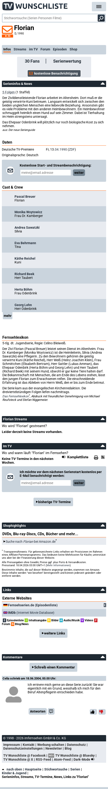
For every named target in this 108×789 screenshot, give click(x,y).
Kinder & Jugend (14, 773)
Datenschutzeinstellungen (23, 748)
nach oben (12, 769)
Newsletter (53, 748)
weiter (79, 172)
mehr (7, 316)
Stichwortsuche (55, 769)
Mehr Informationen (58, 565)
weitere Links (54, 633)
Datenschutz (76, 745)
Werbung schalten (50, 745)
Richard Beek (24, 274)
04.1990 (61, 149)
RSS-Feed (43, 759)
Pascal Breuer (25, 196)
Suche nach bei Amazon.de (31, 541)
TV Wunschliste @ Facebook (24, 755)
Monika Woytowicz (28, 212)
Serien (75, 769)
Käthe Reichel (25, 258)
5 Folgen (8, 92)
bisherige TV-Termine (54, 502)
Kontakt (28, 745)
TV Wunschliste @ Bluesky (75, 755)
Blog (68, 748)
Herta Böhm (23, 289)
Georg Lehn (23, 305)
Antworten (37, 711)
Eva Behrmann (25, 243)
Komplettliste (77, 457)
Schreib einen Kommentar (54, 667)
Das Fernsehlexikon (15, 396)
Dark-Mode (85, 759)
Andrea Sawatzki (27, 227)
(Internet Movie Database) (31, 613)
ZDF (72, 149)
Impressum (11, 745)
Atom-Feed (62, 759)
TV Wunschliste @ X (18, 759)
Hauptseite (33, 769)
